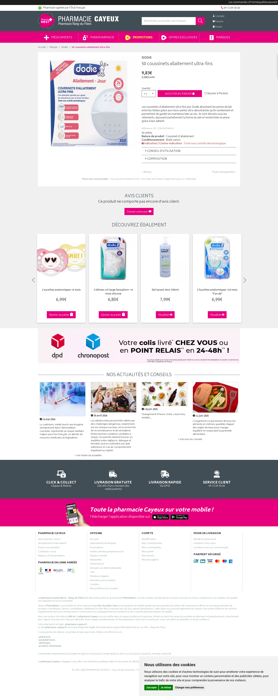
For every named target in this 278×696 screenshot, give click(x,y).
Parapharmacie (98, 37)
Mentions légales (99, 577)
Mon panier (148, 552)
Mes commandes (151, 548)
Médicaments (58, 37)
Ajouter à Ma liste (216, 93)
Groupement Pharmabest (52, 544)
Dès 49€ (113, 480)
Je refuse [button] (166, 687)
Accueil (42, 47)
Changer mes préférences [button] (189, 687)
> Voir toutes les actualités (88, 456)
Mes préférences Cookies (104, 589)
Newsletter (96, 560)
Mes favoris (148, 556)
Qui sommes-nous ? (49, 539)
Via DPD (165, 478)
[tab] (189, 151)
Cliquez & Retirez (61, 478)
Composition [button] (155, 159)
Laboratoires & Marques (103, 544)
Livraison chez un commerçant (211, 548)
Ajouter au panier (180, 94)
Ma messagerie (150, 560)
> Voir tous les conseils (190, 439)
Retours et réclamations (51, 556)
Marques (220, 37)
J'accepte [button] (151, 687)
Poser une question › (224, 172)
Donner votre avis (139, 212)
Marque (53, 47)
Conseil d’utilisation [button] (162, 151)
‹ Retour (147, 172)
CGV (92, 572)
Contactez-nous (47, 552)
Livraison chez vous (205, 544)
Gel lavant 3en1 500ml (165, 290)
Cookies (94, 585)
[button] (149, 93)
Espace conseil (98, 556)
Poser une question (49, 548)
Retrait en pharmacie (205, 539)
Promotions (138, 37)
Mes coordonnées (152, 544)
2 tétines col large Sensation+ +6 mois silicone (113, 292)
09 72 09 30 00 (217, 478)
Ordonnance (97, 564)
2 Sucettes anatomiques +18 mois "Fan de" (217, 292)
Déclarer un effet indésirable (105, 568)
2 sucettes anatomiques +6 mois (61, 290)
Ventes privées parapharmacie (107, 552)
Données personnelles (103, 581)
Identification (149, 539)
